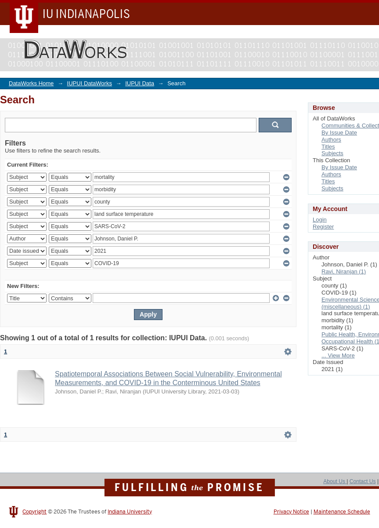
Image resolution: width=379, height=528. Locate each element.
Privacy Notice (291, 511)
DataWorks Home (31, 83)
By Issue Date (339, 132)
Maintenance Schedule (342, 511)
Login (320, 219)
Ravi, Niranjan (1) (343, 271)
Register (323, 226)
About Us (335, 481)
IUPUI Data (139, 83)
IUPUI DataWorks (89, 83)
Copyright (34, 511)
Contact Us (363, 481)
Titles (328, 146)
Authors (331, 139)
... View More (338, 355)
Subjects (332, 153)
